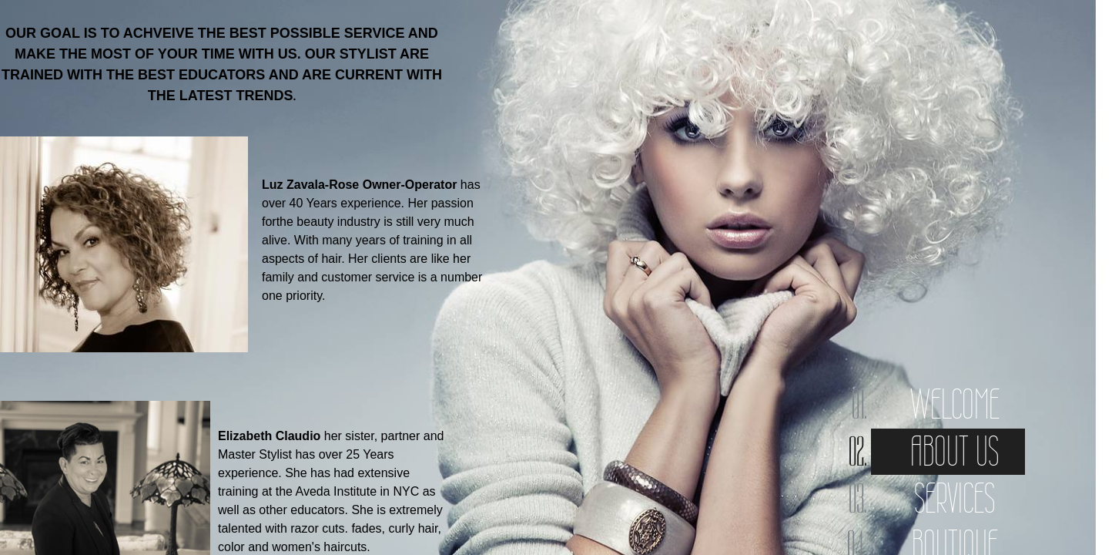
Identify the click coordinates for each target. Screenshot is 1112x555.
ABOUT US (954, 451)
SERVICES (954, 498)
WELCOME (955, 404)
